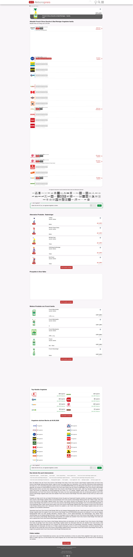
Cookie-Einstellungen (69, 552)
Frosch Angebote (65, 479)
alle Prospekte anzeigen (66, 302)
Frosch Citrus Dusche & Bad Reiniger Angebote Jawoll (87, 475)
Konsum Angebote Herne (71, 475)
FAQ (64, 552)
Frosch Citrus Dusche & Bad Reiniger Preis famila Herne (39, 479)
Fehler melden (66, 543)
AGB (66, 551)
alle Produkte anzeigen (66, 267)
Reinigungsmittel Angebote (55, 479)
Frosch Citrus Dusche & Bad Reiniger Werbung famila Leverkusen (83, 477)
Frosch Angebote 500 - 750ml (75, 479)
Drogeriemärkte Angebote (34, 475)
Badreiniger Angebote (85, 479)
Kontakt (62, 552)
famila (37, 6)
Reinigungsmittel (71, 510)
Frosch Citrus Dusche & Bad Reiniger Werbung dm (38, 477)
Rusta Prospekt (52, 475)
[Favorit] (100, 9)
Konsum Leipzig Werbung (60, 475)
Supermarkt (33, 6)
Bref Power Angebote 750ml (96, 479)
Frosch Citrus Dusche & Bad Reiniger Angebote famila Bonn (59, 477)
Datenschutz (69, 551)
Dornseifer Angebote (44, 475)
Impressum (63, 551)
